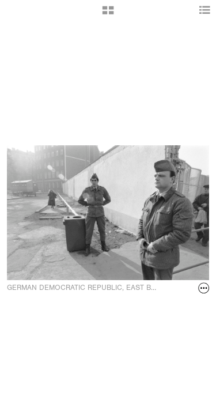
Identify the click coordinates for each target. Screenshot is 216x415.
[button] (108, 14)
